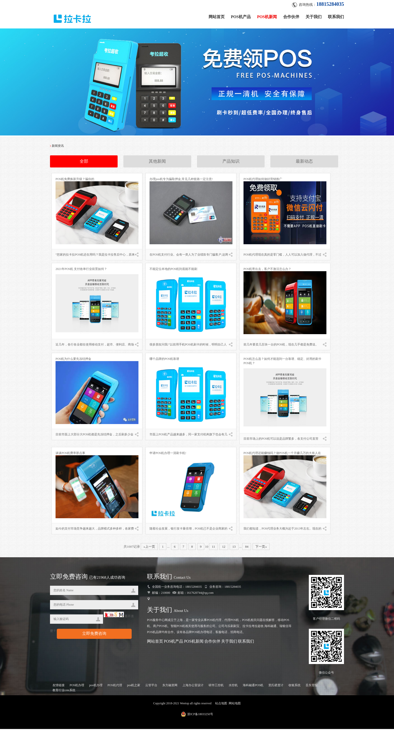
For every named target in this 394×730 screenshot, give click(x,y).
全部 (83, 162)
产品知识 (231, 162)
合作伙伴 (291, 16)
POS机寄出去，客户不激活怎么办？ (267, 270)
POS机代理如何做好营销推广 (262, 180)
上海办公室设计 (193, 686)
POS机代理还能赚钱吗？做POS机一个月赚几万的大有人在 (282, 454)
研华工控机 (216, 686)
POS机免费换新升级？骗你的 (75, 180)
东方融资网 (169, 686)
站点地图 (221, 704)
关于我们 (314, 16)
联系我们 (336, 16)
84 (246, 547)
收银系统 (294, 686)
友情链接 (59, 686)
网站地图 (235, 704)
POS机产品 (241, 16)
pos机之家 (133, 686)
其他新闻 (157, 162)
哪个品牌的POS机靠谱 (164, 360)
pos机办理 (96, 686)
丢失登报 (312, 686)
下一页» (261, 547)
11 (213, 547)
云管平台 (151, 686)
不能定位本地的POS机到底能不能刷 (173, 270)
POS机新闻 (267, 16)
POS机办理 (77, 686)
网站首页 (217, 16)
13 (234, 547)
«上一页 (149, 547)
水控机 (233, 686)
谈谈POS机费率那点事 (70, 454)
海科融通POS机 (253, 686)
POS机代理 (115, 686)
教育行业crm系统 (64, 691)
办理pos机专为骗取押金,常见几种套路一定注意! (181, 180)
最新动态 (304, 162)
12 (223, 547)
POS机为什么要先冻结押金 (73, 360)
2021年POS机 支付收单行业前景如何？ (81, 270)
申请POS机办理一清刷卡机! (168, 454)
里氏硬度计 (275, 686)
